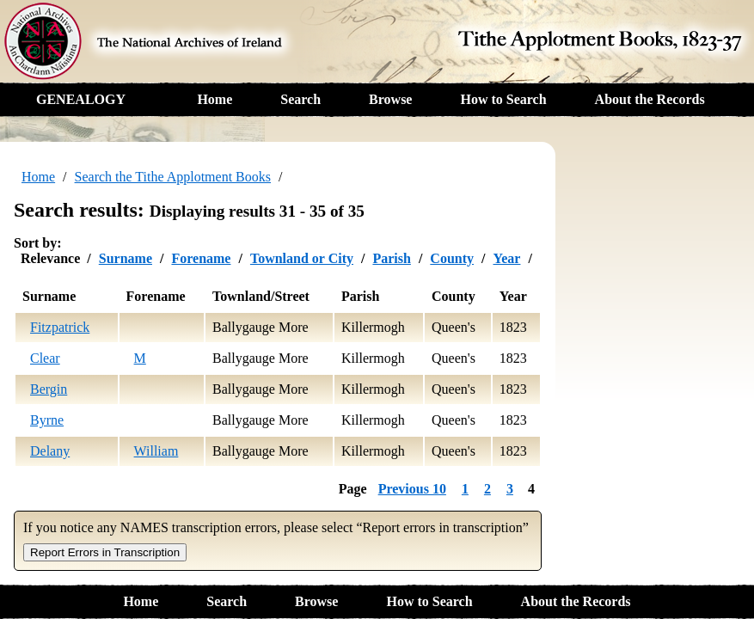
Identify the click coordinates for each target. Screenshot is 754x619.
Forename (200, 258)
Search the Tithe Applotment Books (173, 176)
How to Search (503, 99)
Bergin (48, 389)
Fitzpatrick (59, 327)
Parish (391, 258)
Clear (45, 358)
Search (300, 99)
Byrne (47, 420)
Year (506, 258)
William (156, 451)
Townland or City (301, 258)
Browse (390, 99)
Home (214, 99)
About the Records (650, 99)
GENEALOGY (81, 99)
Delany (50, 451)
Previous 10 (412, 488)
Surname (125, 258)
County (452, 258)
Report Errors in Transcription (105, 552)
